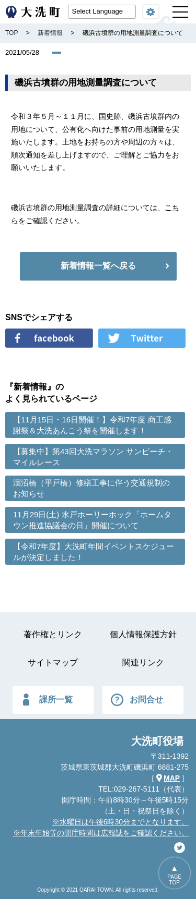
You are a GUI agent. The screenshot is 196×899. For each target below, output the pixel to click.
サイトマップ (53, 662)
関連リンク (143, 662)
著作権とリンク (53, 634)
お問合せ (146, 699)
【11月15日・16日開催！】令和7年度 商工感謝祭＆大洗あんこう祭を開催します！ (92, 425)
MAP (172, 778)
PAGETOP (174, 879)
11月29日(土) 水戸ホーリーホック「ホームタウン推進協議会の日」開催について (92, 520)
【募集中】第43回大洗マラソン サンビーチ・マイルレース (93, 457)
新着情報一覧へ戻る (98, 265)
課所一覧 (56, 699)
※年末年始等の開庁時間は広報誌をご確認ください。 (101, 833)
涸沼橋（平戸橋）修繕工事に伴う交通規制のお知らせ (91, 488)
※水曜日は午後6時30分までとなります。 (120, 822)
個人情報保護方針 (143, 634)
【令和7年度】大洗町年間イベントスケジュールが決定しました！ (93, 552)
